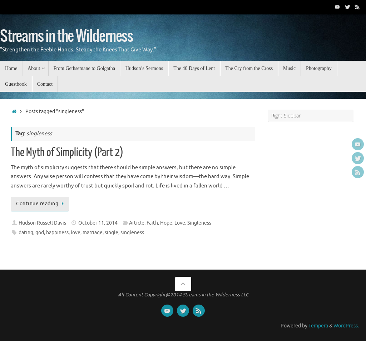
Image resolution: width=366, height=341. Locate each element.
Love (179, 223)
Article (136, 223)
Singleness (199, 223)
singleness (132, 233)
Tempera (318, 326)
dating (26, 233)
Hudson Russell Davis (42, 223)
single (111, 233)
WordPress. (346, 326)
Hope (166, 223)
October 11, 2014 (98, 223)
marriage (93, 233)
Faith (152, 223)
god (39, 233)
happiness (57, 233)
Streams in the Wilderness (66, 36)
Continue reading (41, 204)
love (75, 233)
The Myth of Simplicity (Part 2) (67, 152)
